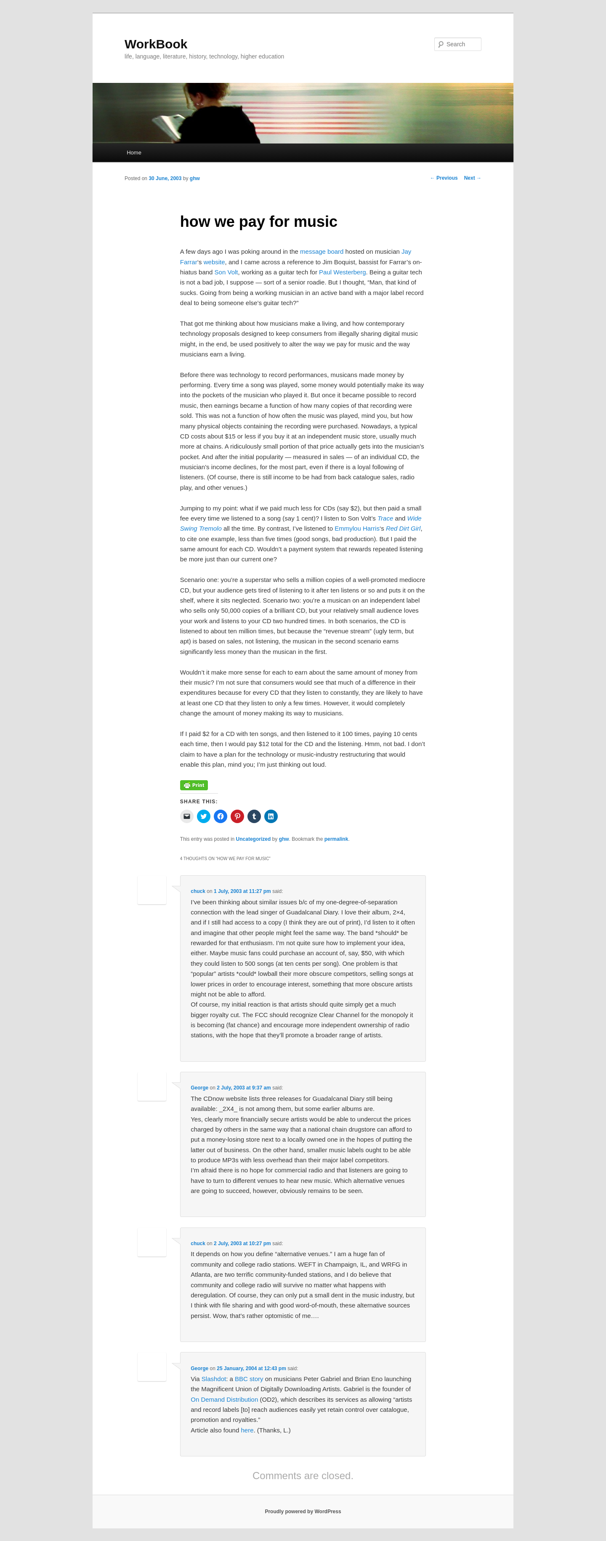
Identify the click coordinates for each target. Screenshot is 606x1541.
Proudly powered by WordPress (303, 1511)
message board (321, 251)
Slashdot (214, 1378)
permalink (336, 839)
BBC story (249, 1378)
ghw (195, 178)
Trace (385, 518)
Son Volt (226, 272)
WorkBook (156, 44)
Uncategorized (253, 839)
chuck (198, 891)
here (247, 1430)
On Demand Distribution (224, 1399)
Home (134, 152)
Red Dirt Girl (403, 528)
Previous (444, 178)
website (214, 262)
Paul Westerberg (342, 272)
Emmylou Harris (357, 528)
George (199, 1088)
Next (472, 178)
